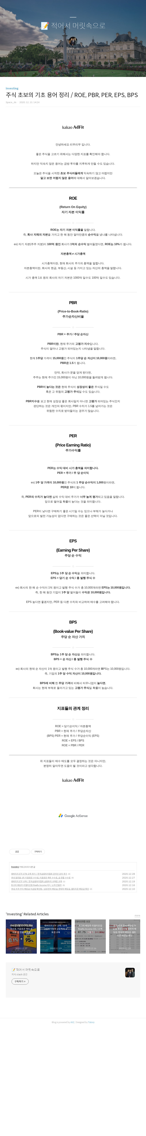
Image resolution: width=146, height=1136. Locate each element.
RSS (79, 69)
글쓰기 (55, 69)
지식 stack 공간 (19, 1083)
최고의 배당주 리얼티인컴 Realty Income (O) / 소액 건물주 (36, 994)
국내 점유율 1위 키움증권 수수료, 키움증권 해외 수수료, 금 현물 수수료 (41, 987)
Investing (12, 88)
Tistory (91, 1131)
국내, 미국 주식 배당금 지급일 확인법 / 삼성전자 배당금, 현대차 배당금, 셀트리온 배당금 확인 (50, 998)
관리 (90, 69)
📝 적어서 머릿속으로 (73, 26)
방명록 (67, 69)
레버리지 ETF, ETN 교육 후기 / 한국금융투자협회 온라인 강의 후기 (39, 983)
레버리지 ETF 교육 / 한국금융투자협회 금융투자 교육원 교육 (36, 991)
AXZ (72, 1131)
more (137, 1024)
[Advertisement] (73, 148)
